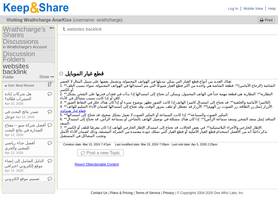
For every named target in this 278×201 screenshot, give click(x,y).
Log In (233, 8)
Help (272, 8)
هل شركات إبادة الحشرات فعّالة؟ (18, 98)
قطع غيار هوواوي (73, 111)
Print (266, 20)
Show (46, 77)
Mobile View (253, 8)
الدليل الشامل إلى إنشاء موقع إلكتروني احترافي (24, 165)
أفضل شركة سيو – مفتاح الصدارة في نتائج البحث (25, 130)
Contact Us (99, 193)
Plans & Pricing (121, 193)
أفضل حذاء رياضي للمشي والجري (20, 147)
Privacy (168, 193)
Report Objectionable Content (97, 164)
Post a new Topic (100, 152)
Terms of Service (147, 193)
